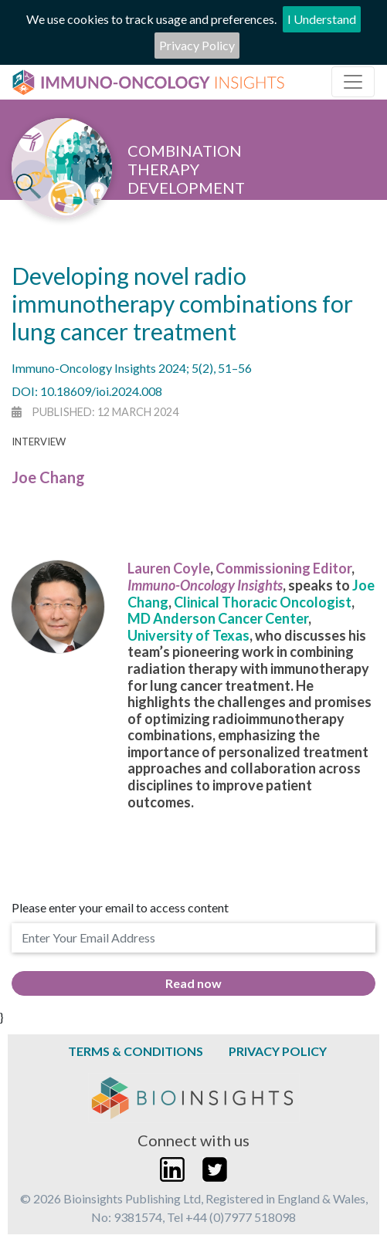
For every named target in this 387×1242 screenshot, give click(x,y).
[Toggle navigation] (353, 81)
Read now (193, 983)
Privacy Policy (197, 45)
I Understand (321, 19)
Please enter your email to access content (120, 907)
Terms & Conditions (135, 1051)
